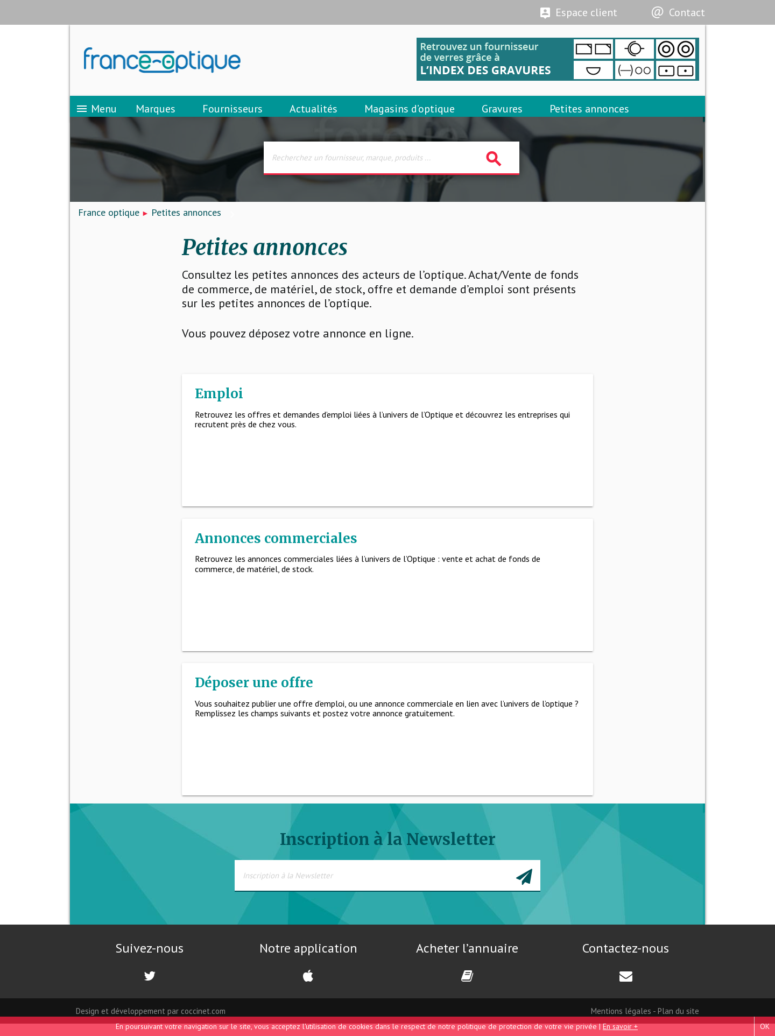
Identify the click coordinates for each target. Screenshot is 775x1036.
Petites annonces (589, 116)
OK (765, 1026)
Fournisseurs (232, 116)
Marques (155, 116)
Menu (96, 116)
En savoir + (620, 1026)
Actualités (313, 116)
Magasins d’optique (409, 116)
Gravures (502, 116)
